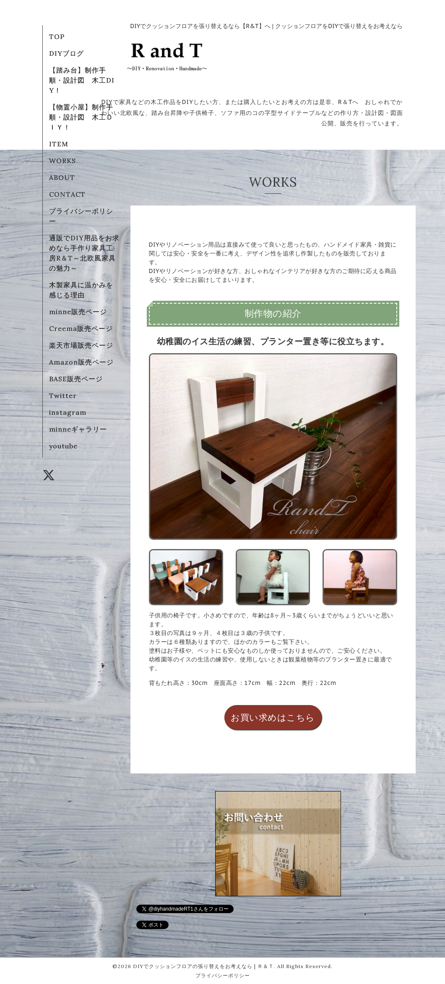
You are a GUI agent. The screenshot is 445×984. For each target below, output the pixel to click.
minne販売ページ (78, 311)
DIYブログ (66, 53)
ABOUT (62, 177)
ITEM (58, 144)
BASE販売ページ (76, 379)
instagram (67, 412)
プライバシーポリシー (222, 975)
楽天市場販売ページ (81, 345)
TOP (57, 36)
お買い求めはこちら (273, 717)
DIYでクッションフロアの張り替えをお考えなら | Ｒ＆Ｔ (203, 966)
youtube (63, 446)
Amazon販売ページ (81, 362)
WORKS (62, 160)
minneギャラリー (78, 429)
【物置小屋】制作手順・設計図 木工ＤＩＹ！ (81, 117)
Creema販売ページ (81, 328)
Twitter (63, 395)
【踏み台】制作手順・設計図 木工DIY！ (82, 80)
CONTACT (67, 194)
